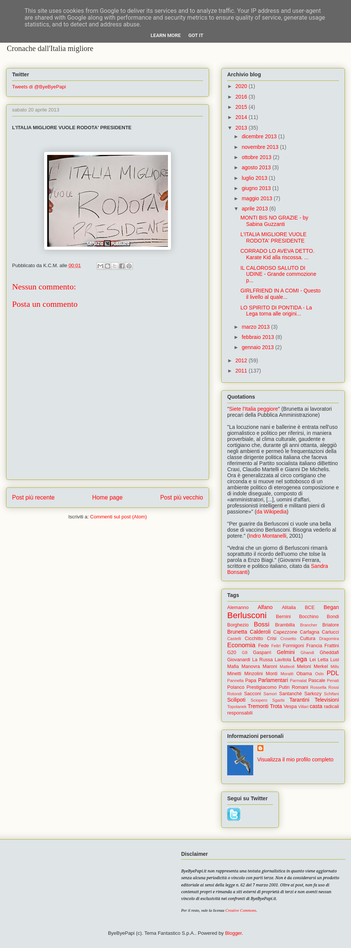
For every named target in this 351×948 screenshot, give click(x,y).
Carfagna (309, 632)
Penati (333, 680)
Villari (303, 706)
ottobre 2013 (257, 157)
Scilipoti (236, 700)
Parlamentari (273, 680)
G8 (245, 652)
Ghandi (307, 652)
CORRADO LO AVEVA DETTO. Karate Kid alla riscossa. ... (277, 254)
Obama (304, 673)
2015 (242, 107)
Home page (107, 497)
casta (316, 706)
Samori (270, 693)
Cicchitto (254, 638)
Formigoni (293, 645)
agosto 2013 (257, 167)
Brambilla (285, 625)
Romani (300, 687)
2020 (242, 86)
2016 (242, 97)
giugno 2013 (257, 188)
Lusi (334, 659)
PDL (332, 673)
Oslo (319, 673)
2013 (242, 128)
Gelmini (285, 652)
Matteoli (287, 666)
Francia (314, 645)
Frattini (332, 645)
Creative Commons (240, 910)
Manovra (251, 666)
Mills (335, 666)
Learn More (166, 35)
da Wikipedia (271, 512)
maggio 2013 (258, 198)
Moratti (286, 673)
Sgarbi (278, 700)
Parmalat (298, 680)
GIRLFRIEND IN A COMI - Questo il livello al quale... (280, 294)
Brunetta (237, 632)
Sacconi (252, 693)
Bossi (261, 624)
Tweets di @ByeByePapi (39, 87)
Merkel (321, 666)
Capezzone (285, 632)
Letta (323, 659)
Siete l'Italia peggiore (253, 409)
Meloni (304, 666)
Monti (271, 673)
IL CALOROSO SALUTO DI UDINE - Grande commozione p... (278, 274)
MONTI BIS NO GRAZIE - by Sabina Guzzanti (274, 221)
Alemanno (238, 607)
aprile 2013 (255, 209)
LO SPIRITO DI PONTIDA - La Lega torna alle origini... (276, 311)
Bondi (333, 616)
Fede (263, 645)
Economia (241, 645)
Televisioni (326, 700)
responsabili (239, 713)
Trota (276, 706)
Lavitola (283, 659)
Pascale (316, 680)
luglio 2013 (255, 178)
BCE (310, 607)
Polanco (236, 687)
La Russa (262, 659)
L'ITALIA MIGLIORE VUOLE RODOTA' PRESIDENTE (273, 237)
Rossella (318, 687)
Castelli (234, 638)
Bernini (283, 616)
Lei (312, 659)
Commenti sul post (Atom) (118, 517)
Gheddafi (329, 652)
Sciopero (259, 700)
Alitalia (289, 607)
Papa (250, 680)
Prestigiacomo (261, 687)
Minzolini (253, 673)
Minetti (234, 673)
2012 (242, 360)
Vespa (290, 706)
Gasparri (262, 652)
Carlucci (330, 632)
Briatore (330, 625)
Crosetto (288, 638)
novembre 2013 (261, 147)
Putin (284, 687)
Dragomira (329, 638)
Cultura (308, 638)
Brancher (308, 625)
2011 (242, 371)
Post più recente (33, 497)
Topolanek (236, 706)
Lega (300, 659)
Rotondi (234, 693)
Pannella (235, 680)
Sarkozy (313, 693)
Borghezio (238, 625)
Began (331, 607)
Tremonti (258, 706)
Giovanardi (238, 659)
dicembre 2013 (260, 136)
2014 (242, 117)
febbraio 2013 (259, 337)
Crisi (271, 638)
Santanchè (290, 693)
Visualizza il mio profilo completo (295, 759)
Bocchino (309, 616)
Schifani (331, 693)
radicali (331, 706)
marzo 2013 (256, 327)
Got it (195, 35)
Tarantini (299, 700)
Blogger (233, 933)
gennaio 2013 (258, 347)
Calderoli (260, 632)
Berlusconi (247, 615)
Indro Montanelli (267, 536)
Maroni (270, 666)
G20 (231, 652)
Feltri (276, 645)
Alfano (265, 607)
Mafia (233, 666)
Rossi (333, 687)
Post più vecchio (181, 497)
